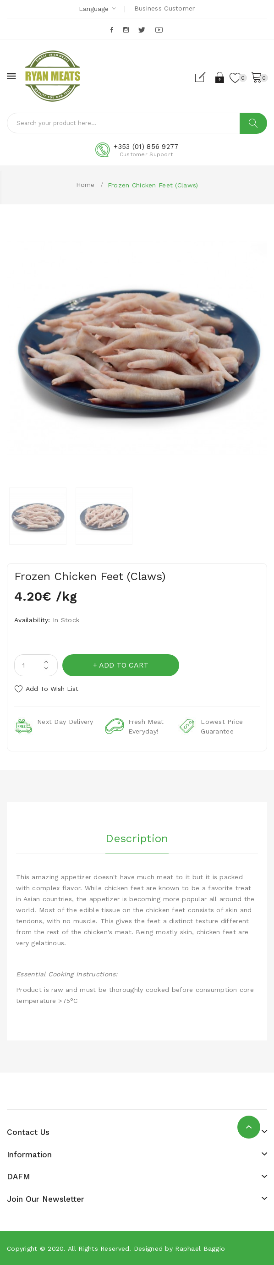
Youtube (159, 29)
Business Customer (164, 8)
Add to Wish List (52, 688)
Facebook (112, 29)
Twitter (142, 29)
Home (85, 184)
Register (204, 77)
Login (220, 77)
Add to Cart (123, 665)
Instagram (126, 29)
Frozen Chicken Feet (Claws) (153, 185)
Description (136, 838)
